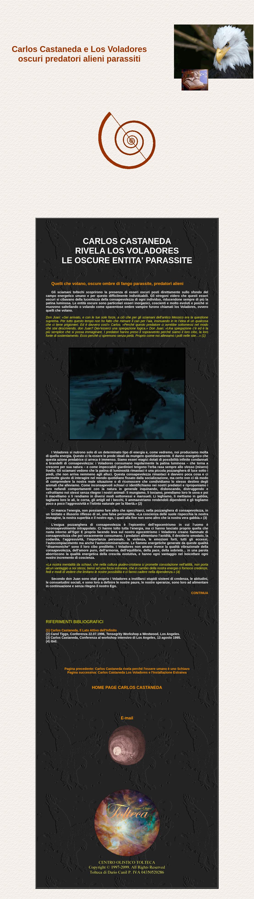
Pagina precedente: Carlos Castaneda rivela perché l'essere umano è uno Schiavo (127, 669)
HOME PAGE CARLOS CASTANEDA (127, 687)
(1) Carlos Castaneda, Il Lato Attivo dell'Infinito (81, 630)
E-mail (127, 718)
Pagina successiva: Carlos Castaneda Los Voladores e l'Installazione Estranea (127, 672)
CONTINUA (199, 593)
